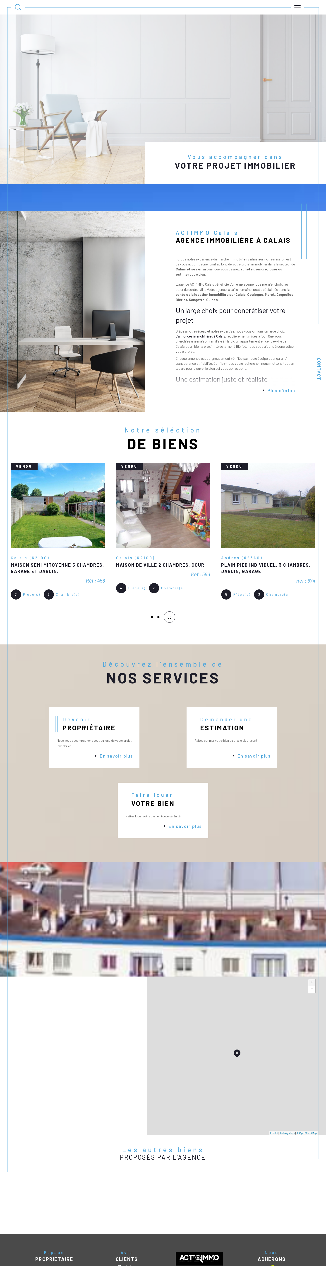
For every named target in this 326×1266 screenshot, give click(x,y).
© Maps (287, 1106)
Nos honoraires (153, 1255)
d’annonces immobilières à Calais (200, 309)
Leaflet (274, 1106)
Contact (319, 369)
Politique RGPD (234, 1255)
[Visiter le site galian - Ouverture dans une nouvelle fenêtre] (291, 1242)
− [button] (311, 962)
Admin (207, 1255)
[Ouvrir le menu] (297, 7)
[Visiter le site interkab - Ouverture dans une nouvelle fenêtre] (258, 1242)
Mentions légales (191, 1255)
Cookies (249, 1256)
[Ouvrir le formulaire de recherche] (18, 7)
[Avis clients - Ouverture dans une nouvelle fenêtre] (126, 1242)
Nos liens (218, 1255)
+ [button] (311, 955)
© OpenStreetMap (307, 1106)
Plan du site (172, 1255)
